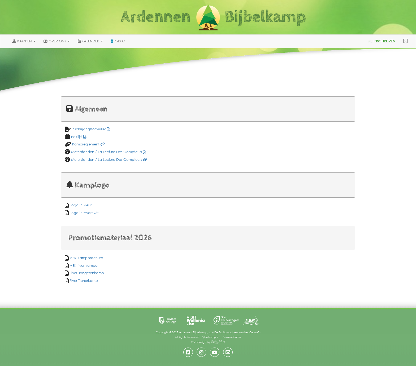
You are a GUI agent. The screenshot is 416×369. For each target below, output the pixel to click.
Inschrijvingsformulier (90, 129)
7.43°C (118, 41)
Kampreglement (88, 144)
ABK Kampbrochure (86, 258)
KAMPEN (24, 41)
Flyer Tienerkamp (84, 280)
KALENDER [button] (90, 41)
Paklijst (78, 137)
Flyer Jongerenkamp (87, 273)
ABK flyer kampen (84, 265)
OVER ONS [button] (57, 41)
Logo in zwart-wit (84, 213)
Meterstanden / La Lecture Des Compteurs (108, 152)
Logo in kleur (81, 205)
